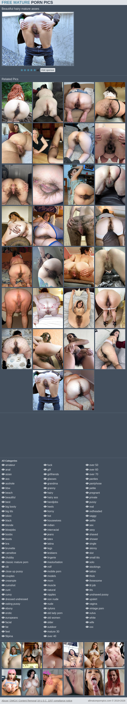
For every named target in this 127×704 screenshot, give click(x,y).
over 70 (92, 474)
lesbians (50, 553)
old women (52, 617)
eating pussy (11, 603)
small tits (93, 557)
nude (48, 603)
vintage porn (95, 608)
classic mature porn (15, 562)
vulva (91, 613)
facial (7, 622)
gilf (47, 469)
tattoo (91, 571)
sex (89, 525)
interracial (51, 529)
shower (92, 539)
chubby (8, 557)
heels (49, 506)
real (90, 506)
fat (5, 627)
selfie (91, 520)
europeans (10, 617)
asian (7, 474)
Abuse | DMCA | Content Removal (19, 700)
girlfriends (51, 474)
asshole (8, 483)
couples (8, 576)
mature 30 (51, 631)
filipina (7, 636)
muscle (50, 585)
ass (5, 478)
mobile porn (52, 571)
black (7, 520)
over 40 (50, 636)
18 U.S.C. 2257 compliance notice (54, 700)
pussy (91, 502)
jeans (49, 534)
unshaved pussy (97, 594)
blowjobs (9, 529)
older (48, 622)
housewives (52, 520)
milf (47, 566)
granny (49, 488)
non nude (51, 599)
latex (48, 539)
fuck (48, 465)
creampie (9, 580)
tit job (91, 585)
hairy (48, 492)
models (50, 576)
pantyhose (94, 483)
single (91, 543)
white (91, 617)
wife (90, 622)
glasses (50, 478)
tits (89, 590)
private (91, 497)
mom (48, 580)
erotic (7, 613)
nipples (50, 594)
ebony (7, 608)
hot (47, 515)
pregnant (93, 492)
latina (49, 543)
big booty (9, 506)
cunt (6, 590)
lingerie (50, 557)
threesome (94, 580)
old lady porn (53, 613)
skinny (91, 548)
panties (92, 478)
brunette (8, 548)
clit (5, 566)
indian (49, 525)
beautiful (8, 497)
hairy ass (51, 497)
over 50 (92, 465)
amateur (8, 465)
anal (6, 469)
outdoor (50, 627)
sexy (90, 529)
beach (7, 492)
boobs (7, 534)
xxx (89, 627)
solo (90, 562)
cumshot (8, 585)
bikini (6, 515)
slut (89, 553)
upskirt (91, 599)
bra (5, 543)
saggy (91, 515)
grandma (51, 483)
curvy (7, 594)
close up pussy (12, 571)
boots (7, 539)
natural (49, 590)
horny (49, 511)
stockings (93, 566)
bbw (6, 488)
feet (6, 631)
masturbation (53, 562)
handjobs (51, 502)
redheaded (94, 511)
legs (48, 548)
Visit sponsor (47, 70)
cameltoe (9, 553)
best (6, 502)
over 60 (92, 469)
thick (90, 576)
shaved (92, 534)
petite (91, 488)
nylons (49, 608)
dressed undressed (15, 599)
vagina (91, 603)
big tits (7, 511)
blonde (7, 525)
